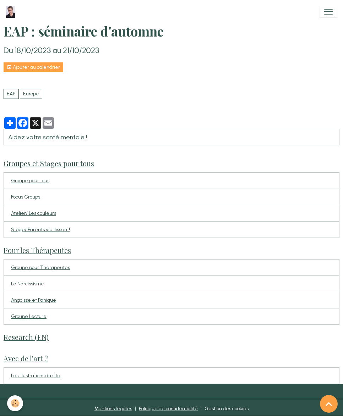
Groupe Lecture (29, 316)
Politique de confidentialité (168, 409)
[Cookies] (15, 403)
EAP (11, 94)
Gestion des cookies (227, 409)
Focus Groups (25, 197)
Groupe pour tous (30, 181)
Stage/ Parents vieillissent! (40, 230)
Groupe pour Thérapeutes (40, 267)
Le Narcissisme (27, 284)
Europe (31, 94)
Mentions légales (113, 409)
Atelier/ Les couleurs (33, 213)
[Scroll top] (329, 404)
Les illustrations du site (35, 376)
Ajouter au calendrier (33, 67)
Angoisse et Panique (33, 300)
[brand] (12, 12)
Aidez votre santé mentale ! (47, 137)
